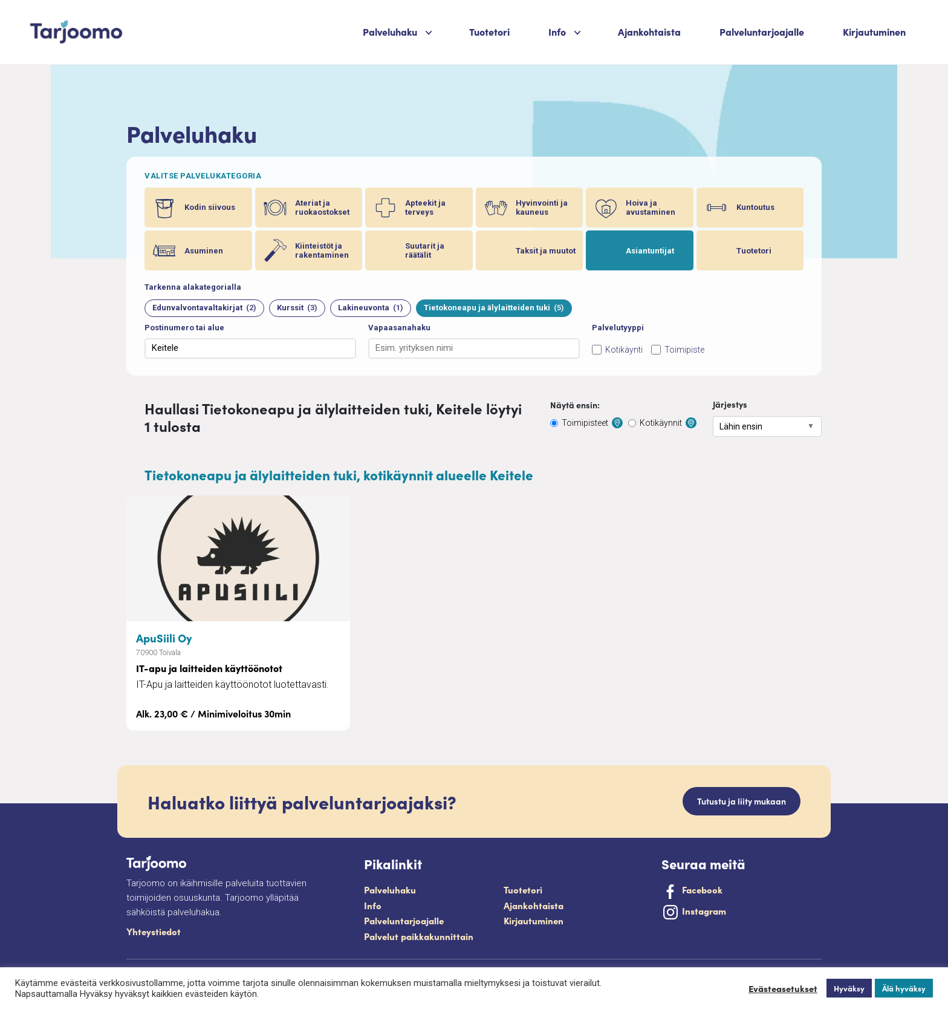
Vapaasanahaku (399, 327)
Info (557, 31)
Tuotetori (489, 31)
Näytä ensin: (575, 405)
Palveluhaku (390, 31)
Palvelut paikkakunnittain (418, 936)
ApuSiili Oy (164, 637)
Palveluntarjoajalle (761, 31)
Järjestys (730, 404)
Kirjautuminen (874, 31)
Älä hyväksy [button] (904, 988)
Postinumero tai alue (184, 327)
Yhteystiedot (153, 931)
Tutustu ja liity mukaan (741, 801)
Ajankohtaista (649, 31)
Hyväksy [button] (849, 988)
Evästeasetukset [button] (782, 988)
